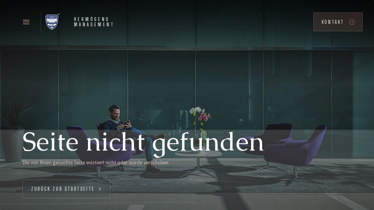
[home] (80, 22)
